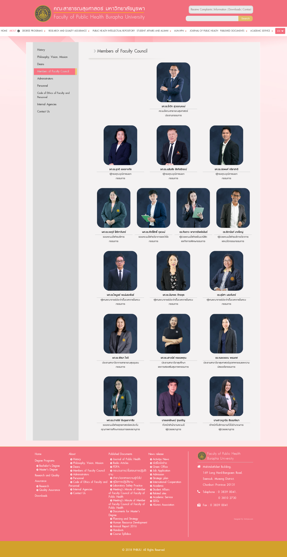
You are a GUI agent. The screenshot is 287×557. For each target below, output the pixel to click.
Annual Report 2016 (125, 526)
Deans (40, 64)
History (41, 50)
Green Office (160, 467)
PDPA (116, 467)
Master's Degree (48, 469)
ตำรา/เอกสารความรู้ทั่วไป (127, 478)
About (72, 454)
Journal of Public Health (127, 459)
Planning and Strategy (125, 518)
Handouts (118, 530)
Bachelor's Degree (49, 466)
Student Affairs (161, 489)
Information (220, 9)
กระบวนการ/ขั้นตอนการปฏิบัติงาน (127, 472)
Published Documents (120, 454)
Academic (158, 486)
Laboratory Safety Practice (127, 485)
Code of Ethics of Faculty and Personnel (53, 95)
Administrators (45, 78)
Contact (247, 9)
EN (278, 31)
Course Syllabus (122, 534)
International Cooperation (167, 482)
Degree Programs (44, 460)
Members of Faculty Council (53, 71)
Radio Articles (120, 463)
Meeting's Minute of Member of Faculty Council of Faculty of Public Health (127, 493)
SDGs (156, 501)
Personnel (42, 85)
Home (38, 454)
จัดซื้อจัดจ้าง (160, 463)
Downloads (41, 495)
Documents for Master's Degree (124, 513)
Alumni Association (163, 504)
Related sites (159, 493)
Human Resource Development (130, 522)
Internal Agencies (46, 104)
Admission (158, 474)
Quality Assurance (49, 490)
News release (155, 454)
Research (44, 486)
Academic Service (163, 497)
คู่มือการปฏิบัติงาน (123, 482)
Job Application (161, 470)
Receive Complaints (201, 9)
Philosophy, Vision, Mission (52, 57)
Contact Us (43, 111)
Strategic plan (160, 478)
